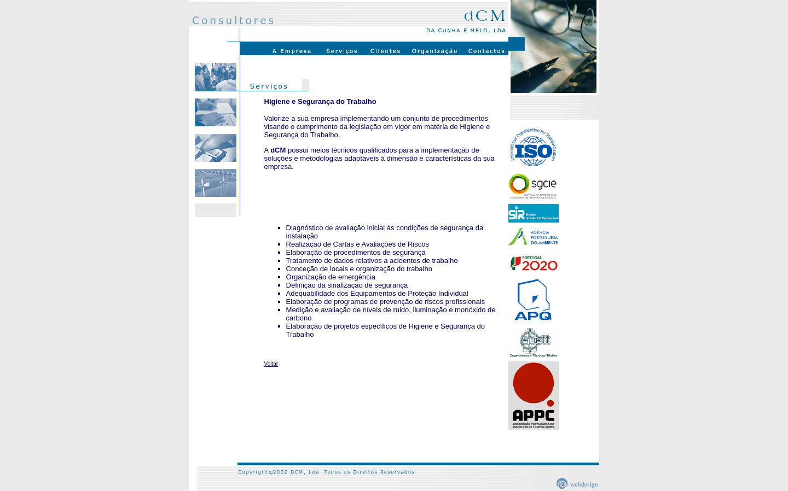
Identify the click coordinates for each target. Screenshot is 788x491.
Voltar (271, 364)
